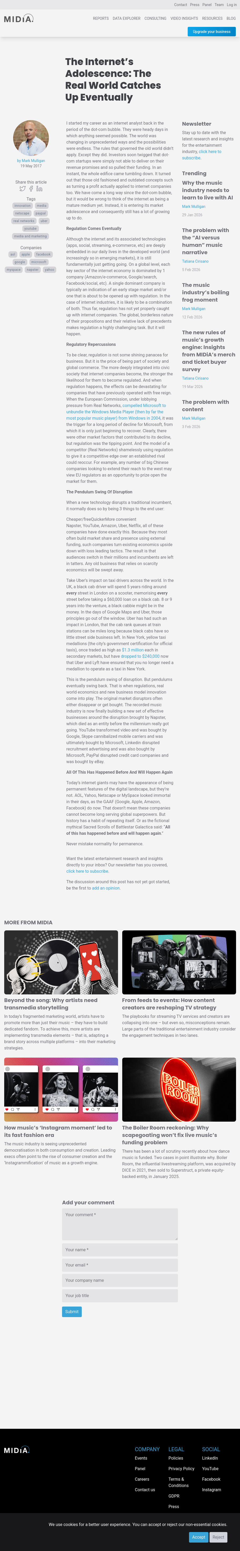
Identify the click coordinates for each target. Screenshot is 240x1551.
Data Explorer (126, 18)
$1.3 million (133, 649)
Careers (142, 1479)
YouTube (30, 228)
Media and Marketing (30, 236)
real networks (23, 221)
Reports (101, 18)
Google (20, 262)
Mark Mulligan (194, 206)
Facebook (43, 254)
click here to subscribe (87, 871)
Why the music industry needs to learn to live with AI (207, 190)
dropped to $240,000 (140, 656)
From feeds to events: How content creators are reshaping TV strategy (169, 1004)
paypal (41, 213)
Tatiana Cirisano (195, 261)
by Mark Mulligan (31, 161)
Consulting (155, 18)
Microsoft (39, 262)
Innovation (22, 206)
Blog (231, 18)
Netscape (22, 213)
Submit (71, 1311)
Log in (232, 5)
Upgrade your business (212, 32)
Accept (198, 1537)
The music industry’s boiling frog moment (205, 292)
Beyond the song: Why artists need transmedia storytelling (51, 1004)
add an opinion (106, 888)
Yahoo (49, 270)
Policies (175, 1458)
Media (42, 206)
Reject (218, 1537)
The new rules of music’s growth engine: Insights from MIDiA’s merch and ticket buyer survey (209, 351)
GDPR (173, 1496)
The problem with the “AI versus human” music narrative (205, 241)
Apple (26, 254)
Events (141, 1458)
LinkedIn (210, 1458)
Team (219, 5)
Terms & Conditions (178, 1482)
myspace (14, 270)
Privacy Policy (181, 1468)
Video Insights (184, 18)
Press (194, 5)
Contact (180, 5)
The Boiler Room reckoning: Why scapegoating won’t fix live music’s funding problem (169, 1135)
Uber (44, 221)
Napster (33, 270)
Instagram (211, 1489)
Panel (207, 5)
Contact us (145, 1489)
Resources (212, 18)
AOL (13, 254)
